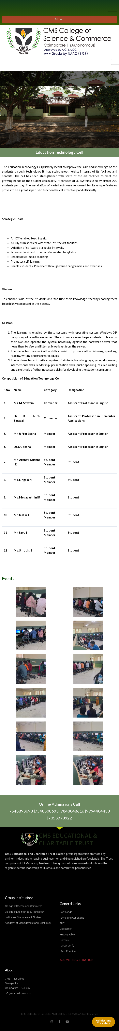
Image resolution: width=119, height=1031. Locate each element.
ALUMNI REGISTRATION (77, 960)
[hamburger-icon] (112, 9)
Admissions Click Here (103, 1022)
